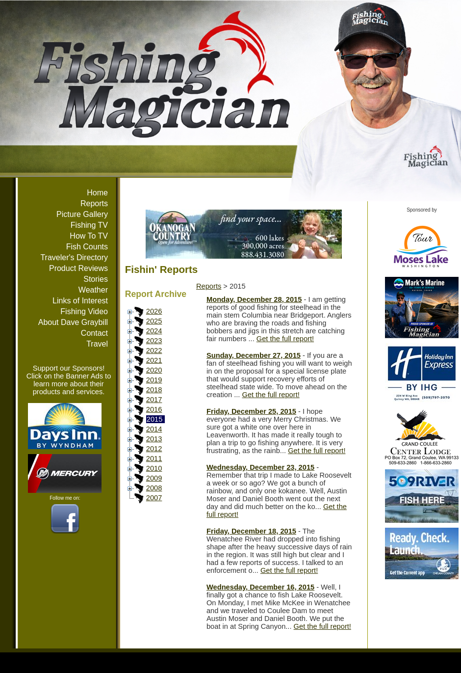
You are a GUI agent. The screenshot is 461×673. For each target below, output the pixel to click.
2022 (154, 350)
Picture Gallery (82, 214)
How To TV (89, 236)
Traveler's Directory (74, 257)
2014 (154, 429)
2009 (154, 478)
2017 (154, 400)
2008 (154, 488)
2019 (154, 380)
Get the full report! (285, 339)
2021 (154, 360)
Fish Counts (87, 246)
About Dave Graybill (73, 322)
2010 (154, 468)
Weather (93, 290)
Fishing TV (89, 225)
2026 (154, 311)
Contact (94, 333)
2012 (154, 449)
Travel (97, 344)
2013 (154, 439)
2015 (155, 419)
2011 (154, 458)
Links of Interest (80, 300)
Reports (94, 203)
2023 (154, 341)
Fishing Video (84, 311)
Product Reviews (78, 268)
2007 (154, 498)
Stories (95, 279)
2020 (154, 370)
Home (97, 192)
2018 (154, 390)
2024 (154, 331)
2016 (154, 409)
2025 (154, 321)
